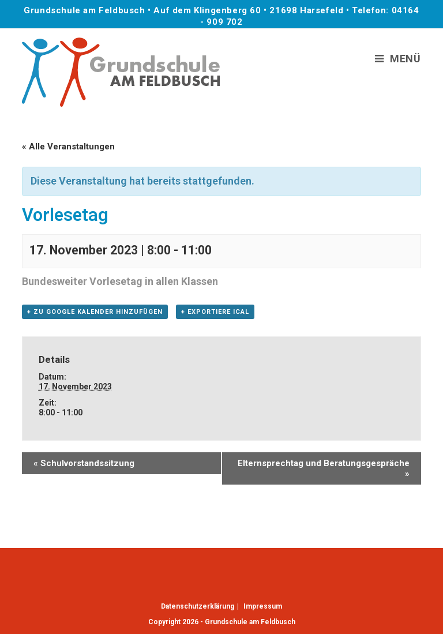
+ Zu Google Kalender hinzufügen (95, 312)
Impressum (262, 606)
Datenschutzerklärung (197, 606)
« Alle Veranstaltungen (68, 146)
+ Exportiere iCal (215, 312)
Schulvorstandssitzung (83, 463)
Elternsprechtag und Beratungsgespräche (324, 468)
